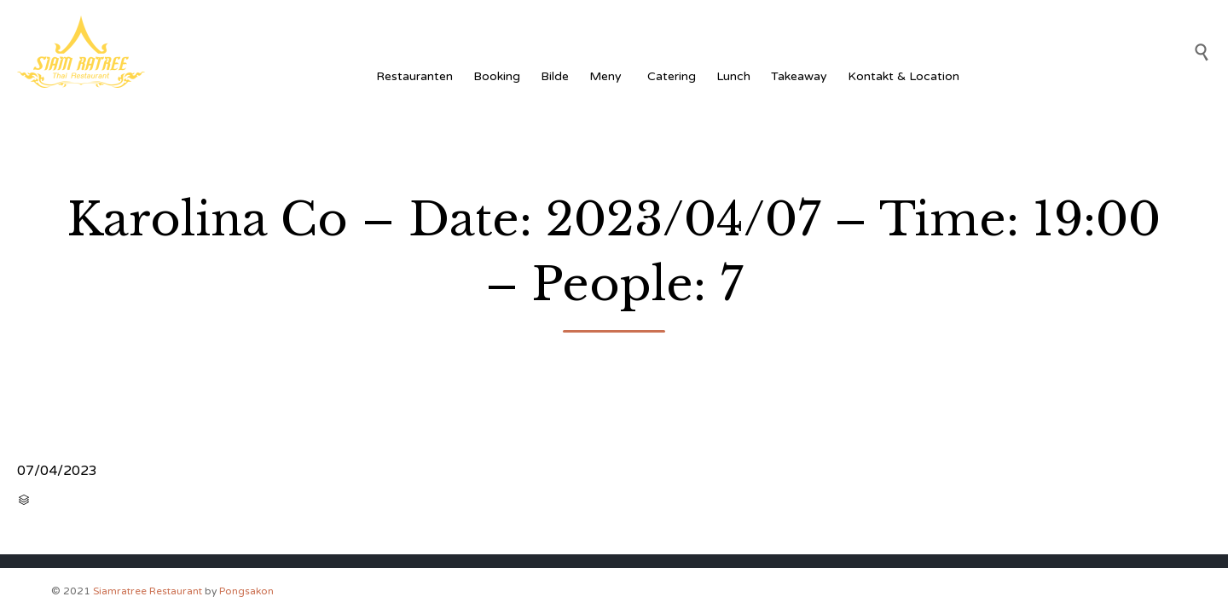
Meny (608, 76)
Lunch (733, 76)
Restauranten (414, 76)
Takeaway (799, 76)
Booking (496, 76)
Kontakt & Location (903, 76)
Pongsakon (246, 591)
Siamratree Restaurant (147, 591)
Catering (671, 76)
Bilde (555, 76)
